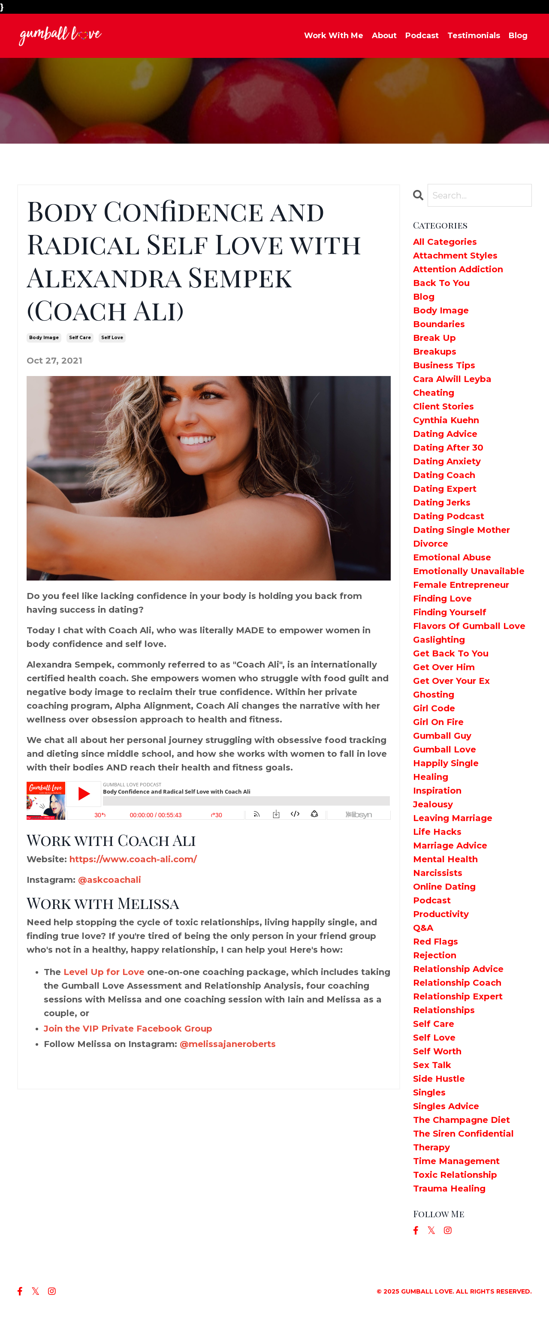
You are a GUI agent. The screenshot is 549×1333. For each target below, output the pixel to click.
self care (80, 337)
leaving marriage (452, 818)
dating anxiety (447, 461)
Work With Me (333, 35)
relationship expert (458, 996)
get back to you (451, 653)
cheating (433, 393)
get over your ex (451, 681)
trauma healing (449, 1188)
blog (423, 297)
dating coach (444, 475)
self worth (437, 1051)
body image (44, 337)
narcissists (437, 873)
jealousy (433, 804)
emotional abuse (452, 557)
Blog (518, 35)
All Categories (445, 242)
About (384, 35)
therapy (431, 1147)
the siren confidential (463, 1133)
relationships (444, 1010)
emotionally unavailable (469, 571)
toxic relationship (455, 1175)
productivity (441, 914)
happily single (446, 763)
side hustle (439, 1079)
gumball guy (442, 736)
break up (434, 338)
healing (430, 777)
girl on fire (438, 722)
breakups (434, 351)
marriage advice (450, 845)
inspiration (437, 790)
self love (112, 337)
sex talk (432, 1065)
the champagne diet (461, 1120)
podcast (432, 900)
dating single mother (461, 530)
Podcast (422, 35)
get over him (444, 667)
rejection (434, 955)
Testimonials (473, 35)
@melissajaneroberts (228, 1044)
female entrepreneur (461, 585)
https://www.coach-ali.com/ (133, 859)
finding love (442, 598)
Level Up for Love (104, 972)
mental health (445, 859)
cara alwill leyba (452, 379)
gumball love (444, 749)
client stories (443, 406)
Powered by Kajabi (501, 1311)
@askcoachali (109, 880)
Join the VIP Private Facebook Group (128, 1028)
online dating (444, 887)
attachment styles (455, 255)
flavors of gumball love (469, 626)
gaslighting (439, 640)
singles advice (446, 1106)
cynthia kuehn (446, 420)
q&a (423, 928)
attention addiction (458, 269)
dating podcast (448, 516)
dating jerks (442, 502)
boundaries (439, 324)
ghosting (433, 694)
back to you (441, 283)
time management (456, 1161)
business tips (444, 365)
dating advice (445, 434)
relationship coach (457, 983)
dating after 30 (448, 447)
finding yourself (449, 612)
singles (429, 1092)
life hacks (437, 832)
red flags (435, 941)
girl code (434, 708)
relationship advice (458, 969)
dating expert (445, 489)
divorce (430, 544)
